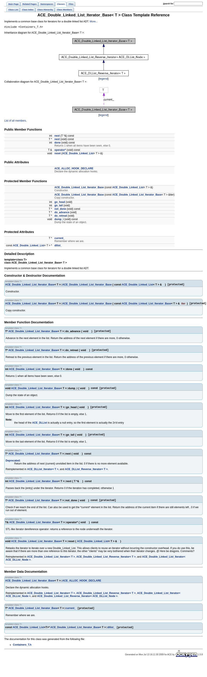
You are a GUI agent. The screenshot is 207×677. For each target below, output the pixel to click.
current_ (59, 238)
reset (57, 154)
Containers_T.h (22, 650)
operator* (60, 150)
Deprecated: (13, 465)
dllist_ (58, 246)
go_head (59, 202)
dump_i (59, 219)
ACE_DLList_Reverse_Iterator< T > (86, 474)
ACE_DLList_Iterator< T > (42, 474)
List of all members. (15, 121)
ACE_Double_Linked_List (78, 154)
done (57, 143)
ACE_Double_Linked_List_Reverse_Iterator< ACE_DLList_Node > (77, 601)
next (57, 136)
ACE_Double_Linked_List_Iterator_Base (79, 188)
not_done (60, 209)
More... (94, 21)
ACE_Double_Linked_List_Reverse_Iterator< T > (106, 562)
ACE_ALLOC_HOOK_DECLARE (73, 169)
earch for (168, 3)
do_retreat (60, 216)
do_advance (61, 212)
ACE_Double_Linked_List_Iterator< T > (51, 562)
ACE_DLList (39, 427)
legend (103, 79)
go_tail (58, 206)
